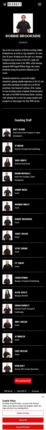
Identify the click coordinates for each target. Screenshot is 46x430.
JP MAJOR (19, 145)
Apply (34, 394)
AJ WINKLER (20, 336)
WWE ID (14, 394)
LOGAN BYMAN (21, 277)
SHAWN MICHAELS (22, 173)
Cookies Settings (23, 415)
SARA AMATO (20, 160)
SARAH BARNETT (22, 305)
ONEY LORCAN (21, 321)
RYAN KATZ (20, 365)
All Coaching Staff (23, 380)
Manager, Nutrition (21, 295)
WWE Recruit (8, 391)
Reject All (22, 422)
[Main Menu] (39, 4)
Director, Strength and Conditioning (27, 149)
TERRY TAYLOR (21, 233)
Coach (17, 193)
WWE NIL (24, 394)
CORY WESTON (21, 351)
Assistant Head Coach (22, 163)
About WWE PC (22, 391)
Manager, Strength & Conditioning (27, 281)
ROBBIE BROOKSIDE (23, 219)
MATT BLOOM (19, 129)
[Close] (43, 398)
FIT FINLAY (19, 263)
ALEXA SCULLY (21, 292)
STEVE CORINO (21, 248)
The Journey (35, 391)
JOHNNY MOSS (21, 189)
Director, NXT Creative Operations (27, 369)
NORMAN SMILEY (22, 204)
